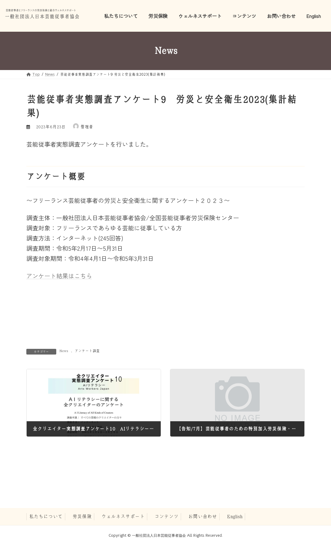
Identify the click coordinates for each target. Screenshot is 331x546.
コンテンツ (166, 516)
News (63, 351)
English (234, 516)
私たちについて (46, 516)
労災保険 (82, 516)
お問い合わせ (202, 516)
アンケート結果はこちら (59, 275)
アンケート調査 (87, 351)
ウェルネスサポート (123, 516)
